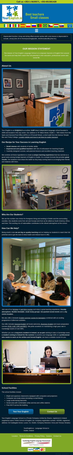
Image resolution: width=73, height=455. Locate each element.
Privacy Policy (40, 436)
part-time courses (26, 309)
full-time (15, 309)
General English (20, 324)
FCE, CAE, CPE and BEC (17, 326)
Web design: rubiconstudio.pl (62, 454)
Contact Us (52, 412)
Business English (47, 324)
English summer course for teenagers (32, 318)
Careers (49, 436)
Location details (24, 137)
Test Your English (21, 412)
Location (15, 436)
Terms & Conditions (26, 436)
